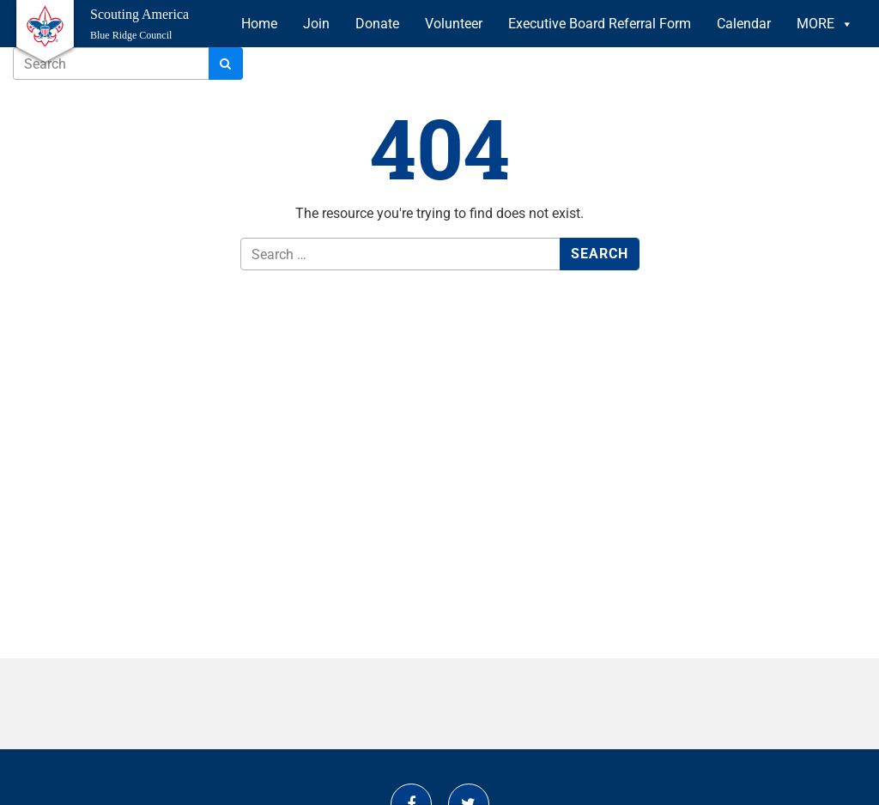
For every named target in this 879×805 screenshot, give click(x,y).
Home (259, 23)
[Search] (226, 63)
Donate (377, 23)
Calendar (744, 23)
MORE (825, 24)
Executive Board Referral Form (599, 23)
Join (316, 23)
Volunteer (453, 23)
